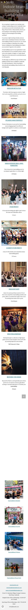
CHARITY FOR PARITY (14, 248)
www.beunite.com (14, 585)
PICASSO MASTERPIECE (14, 120)
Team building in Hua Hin (14, 526)
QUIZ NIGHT (14, 206)
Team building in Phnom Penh (14, 578)
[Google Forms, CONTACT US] (14, 436)
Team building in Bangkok (14, 500)
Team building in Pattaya (14, 552)
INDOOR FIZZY (14, 289)
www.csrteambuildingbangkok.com (14, 590)
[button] (2, 2)
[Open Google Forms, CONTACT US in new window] (24, 396)
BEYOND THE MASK (14, 377)
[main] (14, 10)
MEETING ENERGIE (14, 334)
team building (14, 386)
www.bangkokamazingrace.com (14, 587)
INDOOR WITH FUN (14, 88)
